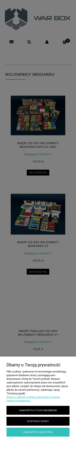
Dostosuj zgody (38, 421)
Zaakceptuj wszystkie (38, 432)
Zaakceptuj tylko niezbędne (38, 410)
